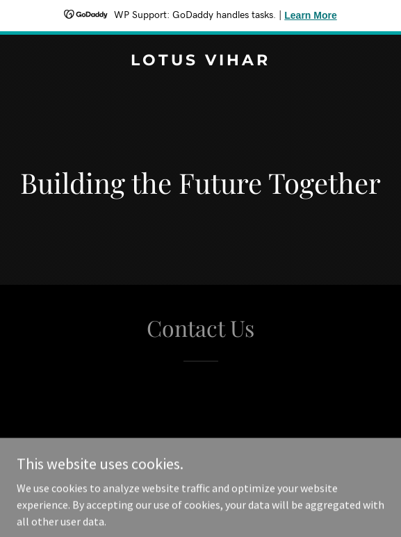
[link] (200, 61)
